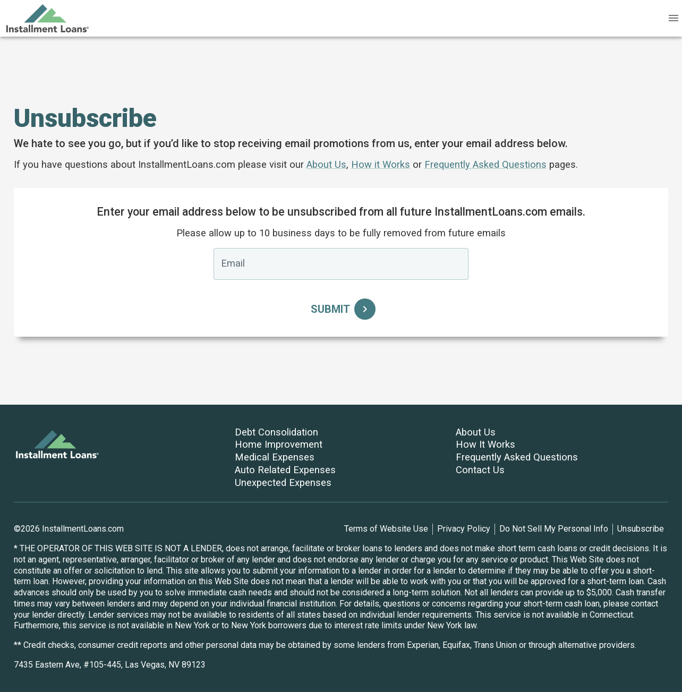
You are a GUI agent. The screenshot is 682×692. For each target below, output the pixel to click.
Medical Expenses (274, 457)
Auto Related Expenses (285, 469)
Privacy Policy (463, 529)
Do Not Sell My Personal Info (553, 529)
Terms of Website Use (386, 529)
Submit (341, 309)
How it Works (380, 164)
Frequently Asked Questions (485, 164)
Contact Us (480, 469)
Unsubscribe (640, 529)
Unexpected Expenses (283, 482)
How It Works (485, 444)
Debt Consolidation (276, 432)
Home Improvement (278, 444)
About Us (326, 164)
